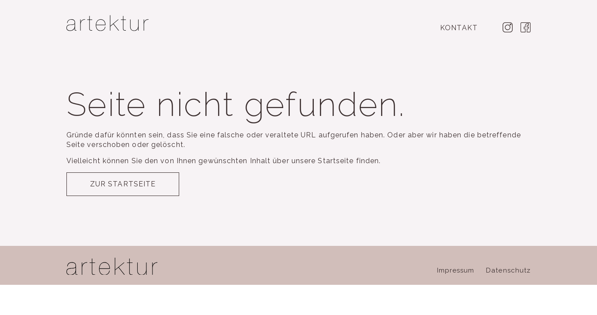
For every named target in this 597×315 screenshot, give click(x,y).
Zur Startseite (123, 184)
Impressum (456, 270)
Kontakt (459, 28)
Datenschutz (508, 270)
